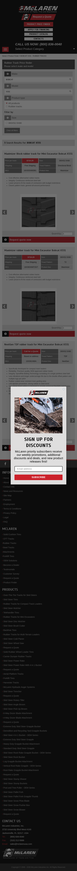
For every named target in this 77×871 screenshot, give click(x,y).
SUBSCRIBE (38, 477)
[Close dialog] (63, 389)
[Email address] (38, 469)
